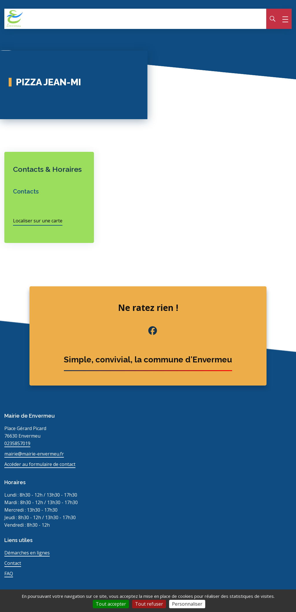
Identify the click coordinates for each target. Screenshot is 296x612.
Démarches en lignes (27, 553)
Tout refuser (149, 604)
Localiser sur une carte (37, 220)
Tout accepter (111, 604)
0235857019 (17, 443)
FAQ (8, 573)
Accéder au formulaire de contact (39, 464)
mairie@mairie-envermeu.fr (34, 454)
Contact (12, 563)
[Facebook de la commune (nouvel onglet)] (148, 330)
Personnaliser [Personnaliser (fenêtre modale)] (187, 604)
